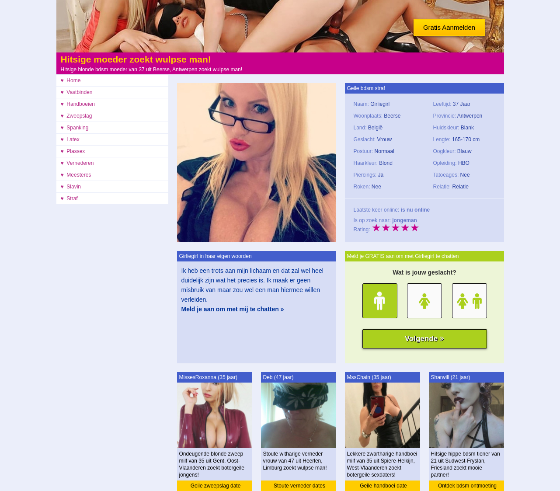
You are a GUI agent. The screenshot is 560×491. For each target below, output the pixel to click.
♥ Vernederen (77, 163)
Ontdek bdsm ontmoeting (467, 486)
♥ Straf (69, 198)
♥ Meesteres (76, 175)
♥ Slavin (71, 187)
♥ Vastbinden (77, 92)
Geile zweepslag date (216, 486)
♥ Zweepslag (76, 116)
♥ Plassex (73, 151)
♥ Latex (70, 139)
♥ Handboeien (78, 104)
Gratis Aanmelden (449, 27)
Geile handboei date (383, 486)
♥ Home (71, 80)
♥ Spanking (75, 128)
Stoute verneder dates (299, 486)
